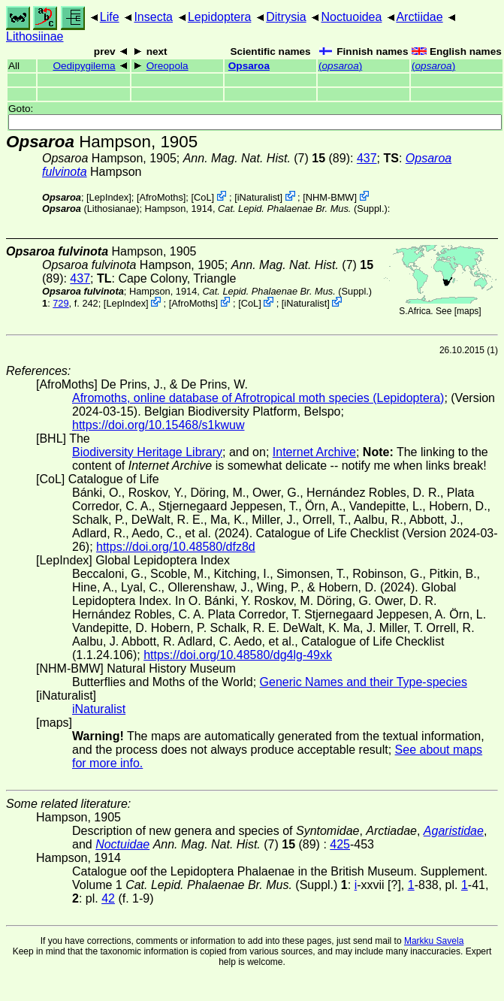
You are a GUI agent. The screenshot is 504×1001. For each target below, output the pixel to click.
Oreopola (167, 65)
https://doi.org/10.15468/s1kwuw (158, 425)
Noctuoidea (351, 17)
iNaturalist (258, 197)
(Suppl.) (303, 208)
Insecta (153, 17)
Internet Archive (314, 452)
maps (467, 311)
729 (60, 303)
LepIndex (109, 197)
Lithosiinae (35, 36)
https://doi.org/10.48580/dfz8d (175, 546)
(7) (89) (266, 158)
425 (340, 844)
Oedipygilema (84, 65)
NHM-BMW (330, 197)
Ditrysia (286, 17)
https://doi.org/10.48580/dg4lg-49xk (237, 655)
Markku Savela (433, 941)
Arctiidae (419, 17)
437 (367, 158)
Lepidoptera (220, 17)
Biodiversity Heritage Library (147, 452)
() (340, 65)
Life (109, 17)
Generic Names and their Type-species (363, 682)
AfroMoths (161, 197)
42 (108, 898)
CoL (202, 197)
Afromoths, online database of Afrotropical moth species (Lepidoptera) (258, 398)
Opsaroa (249, 65)
